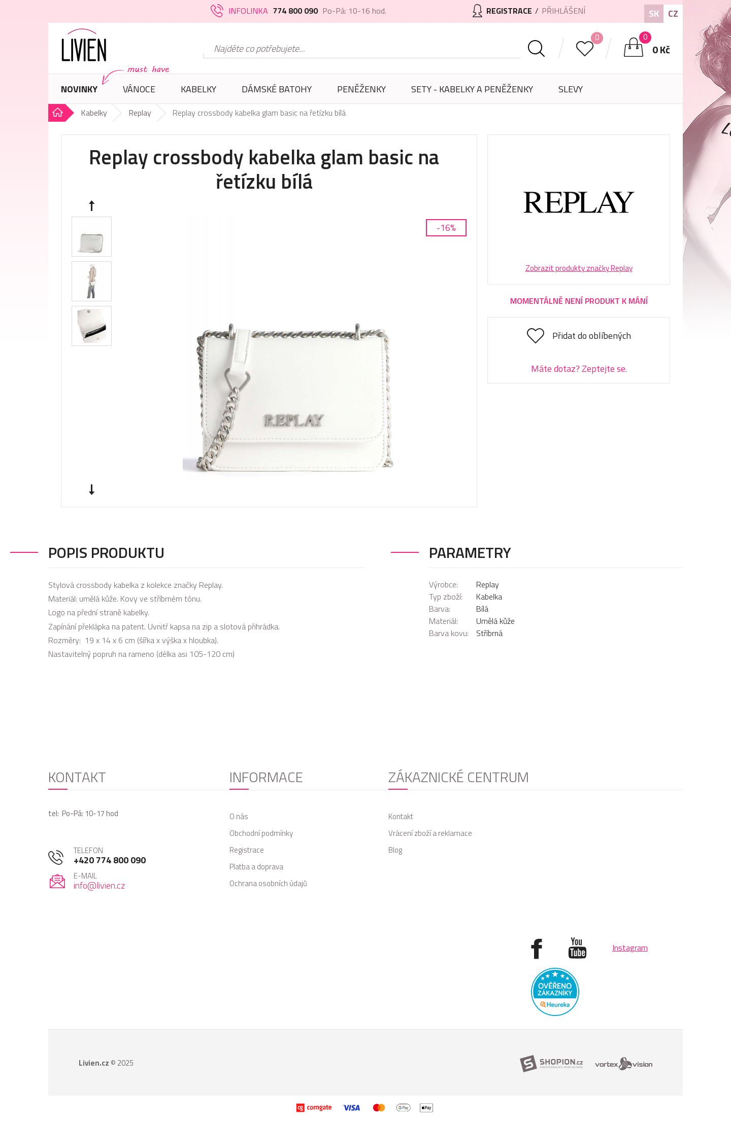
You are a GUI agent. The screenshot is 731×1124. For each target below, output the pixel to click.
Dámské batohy (277, 89)
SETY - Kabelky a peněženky (472, 89)
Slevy (570, 89)
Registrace (246, 850)
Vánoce (139, 93)
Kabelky (198, 93)
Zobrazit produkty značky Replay (579, 268)
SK (654, 13)
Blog (395, 850)
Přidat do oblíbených (591, 335)
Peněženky (361, 93)
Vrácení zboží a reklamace (430, 833)
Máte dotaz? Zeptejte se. (579, 368)
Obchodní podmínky (261, 833)
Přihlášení (563, 11)
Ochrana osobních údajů (268, 883)
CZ (673, 13)
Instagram (630, 947)
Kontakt (400, 816)
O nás (238, 816)
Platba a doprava (256, 866)
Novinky (79, 89)
